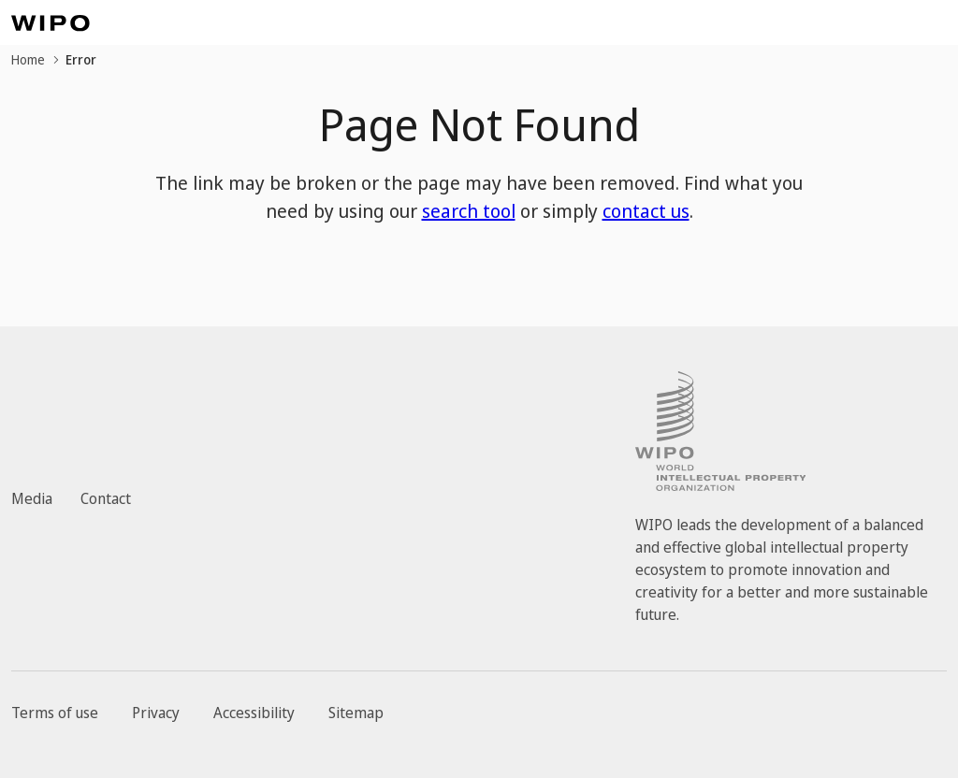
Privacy (156, 712)
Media (31, 498)
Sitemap (356, 712)
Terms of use (54, 712)
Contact (105, 498)
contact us (645, 210)
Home (28, 59)
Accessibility (254, 712)
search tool (468, 210)
